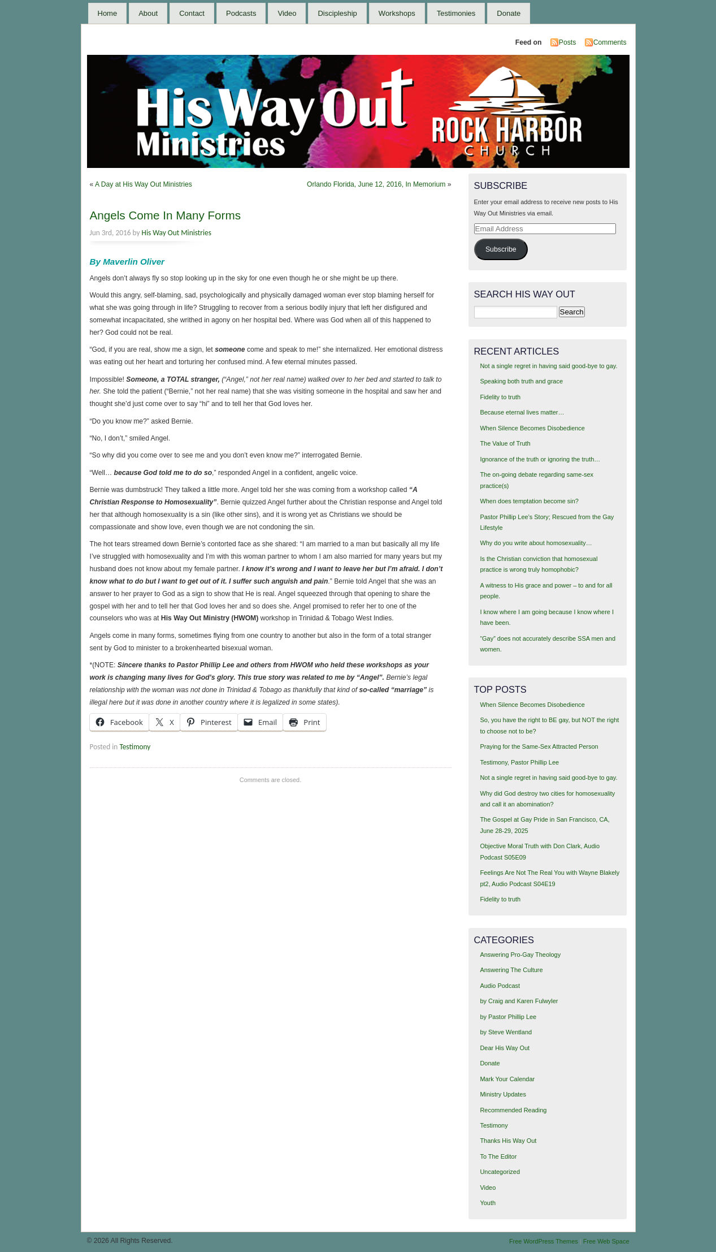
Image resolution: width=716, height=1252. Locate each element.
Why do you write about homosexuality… (536, 542)
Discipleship (337, 13)
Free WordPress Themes (543, 1241)
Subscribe (501, 249)
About (148, 13)
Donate (508, 13)
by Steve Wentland (506, 1032)
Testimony (134, 747)
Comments (610, 42)
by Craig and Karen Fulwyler (519, 1001)
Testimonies (456, 13)
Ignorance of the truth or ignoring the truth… (540, 459)
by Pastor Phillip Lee (508, 1016)
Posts (567, 42)
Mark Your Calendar (507, 1079)
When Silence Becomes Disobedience (532, 428)
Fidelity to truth (500, 397)
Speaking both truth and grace (521, 381)
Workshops (397, 13)
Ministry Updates (503, 1094)
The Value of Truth (505, 443)
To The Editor (498, 1156)
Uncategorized (500, 1171)
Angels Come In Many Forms (165, 215)
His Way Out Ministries (176, 233)
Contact (192, 13)
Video (286, 13)
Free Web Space (606, 1241)
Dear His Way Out (505, 1047)
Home (108, 13)
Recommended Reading (513, 1110)
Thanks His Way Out (508, 1140)
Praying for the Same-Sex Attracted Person (539, 746)
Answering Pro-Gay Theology (520, 954)
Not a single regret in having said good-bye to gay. (548, 365)
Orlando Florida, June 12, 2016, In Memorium (376, 184)
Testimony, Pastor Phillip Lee (519, 762)
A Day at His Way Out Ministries (143, 184)
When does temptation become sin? (529, 501)
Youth (488, 1202)
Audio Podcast (500, 985)
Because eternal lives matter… (522, 412)
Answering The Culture (511, 969)
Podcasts (241, 13)
